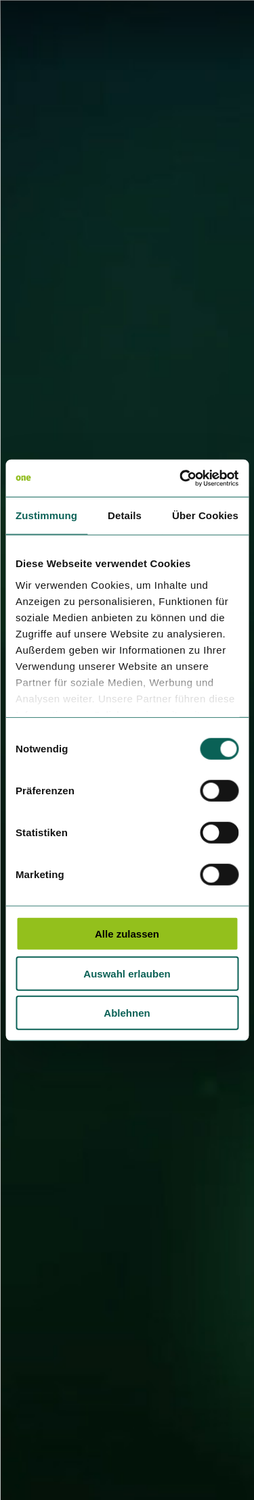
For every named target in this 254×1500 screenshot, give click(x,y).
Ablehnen (127, 1013)
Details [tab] (125, 515)
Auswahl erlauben (126, 973)
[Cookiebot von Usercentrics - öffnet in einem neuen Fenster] (180, 478)
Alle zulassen (127, 934)
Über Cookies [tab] (205, 515)
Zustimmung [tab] (46, 515)
